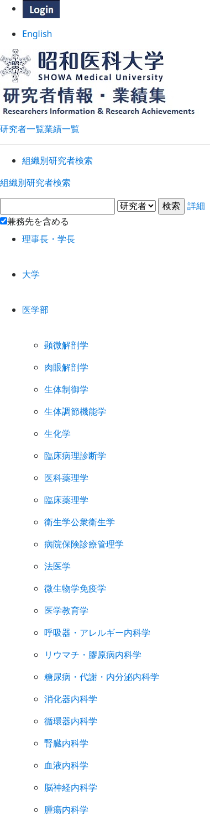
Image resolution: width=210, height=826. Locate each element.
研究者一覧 (22, 116)
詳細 (105, 229)
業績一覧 (62, 116)
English (105, 38)
